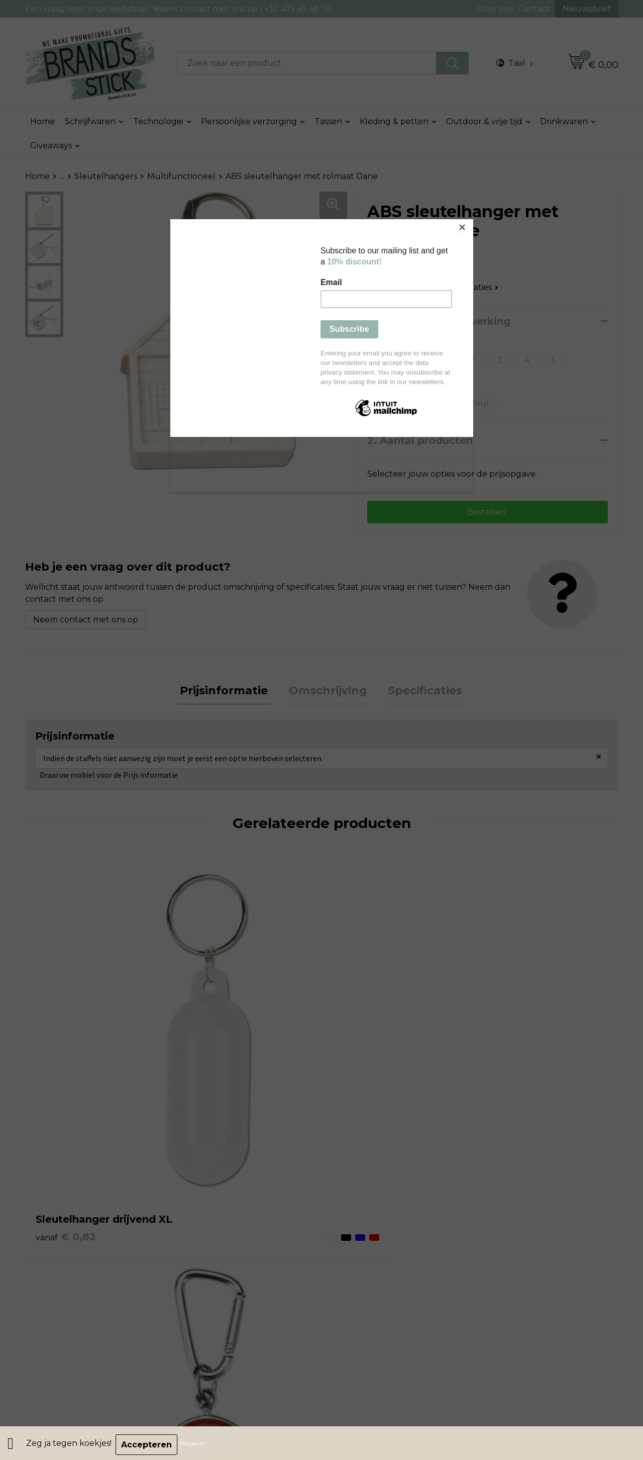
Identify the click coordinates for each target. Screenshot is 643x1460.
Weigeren (195, 1444)
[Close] (470, 221)
